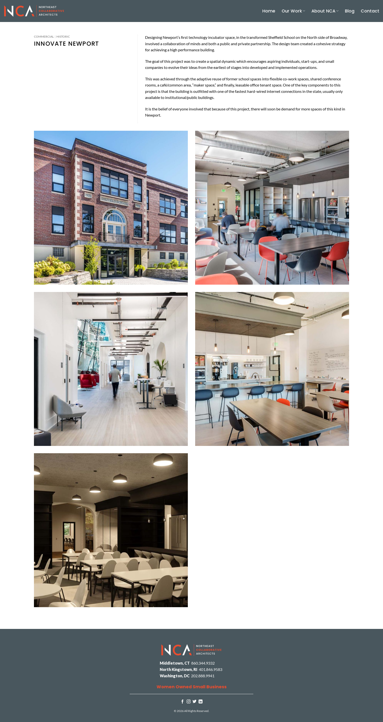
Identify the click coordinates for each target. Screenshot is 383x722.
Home (268, 11)
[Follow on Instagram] (189, 702)
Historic (63, 36)
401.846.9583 (210, 669)
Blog (349, 11)
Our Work (293, 11)
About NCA (325, 11)
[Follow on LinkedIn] (200, 702)
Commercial (44, 36)
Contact (370, 11)
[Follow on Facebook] (182, 702)
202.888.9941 (202, 675)
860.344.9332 (203, 663)
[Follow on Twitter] (194, 702)
